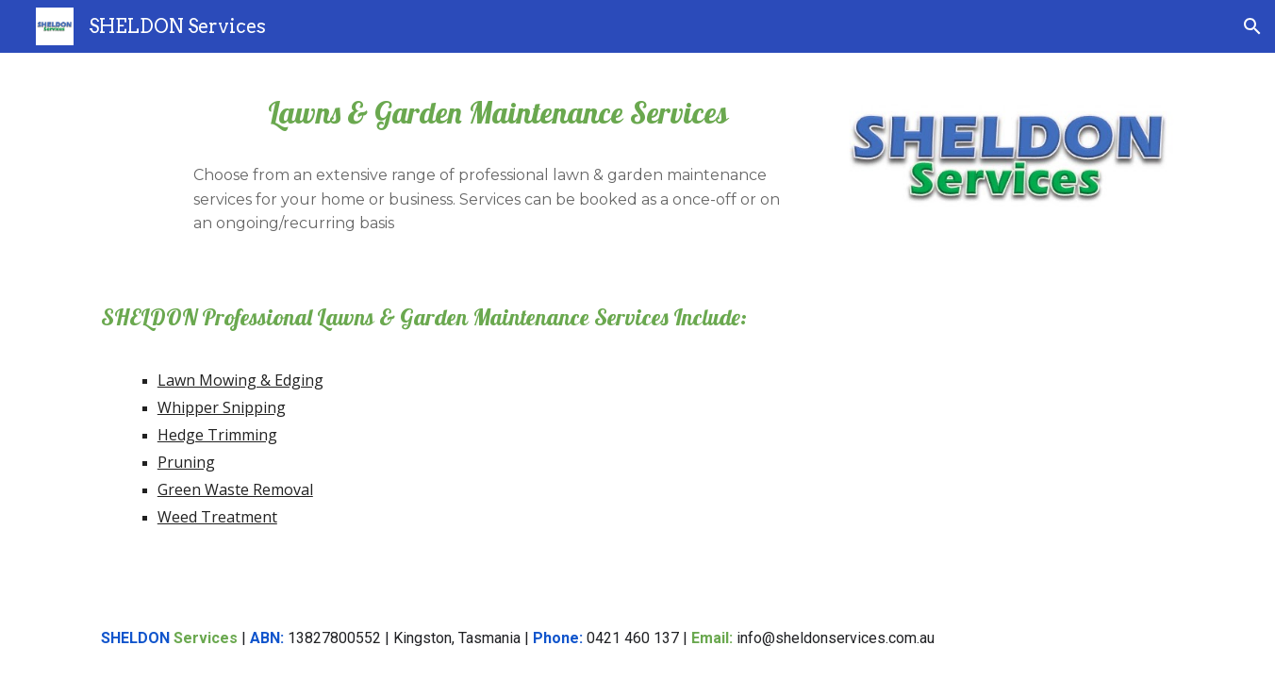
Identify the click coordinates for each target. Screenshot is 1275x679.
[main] (497, 112)
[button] (1252, 26)
